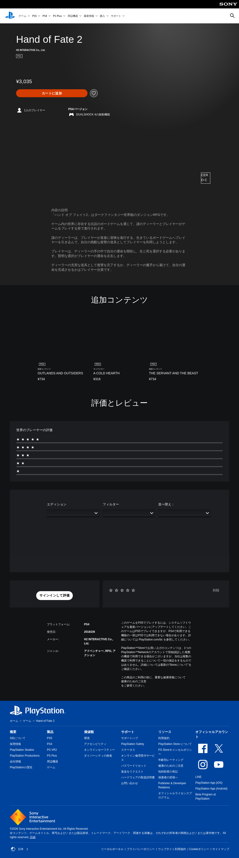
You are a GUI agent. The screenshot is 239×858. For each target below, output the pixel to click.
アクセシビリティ (95, 744)
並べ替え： (166, 504)
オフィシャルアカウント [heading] (211, 734)
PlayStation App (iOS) (208, 782)
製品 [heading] (50, 732)
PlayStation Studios (22, 749)
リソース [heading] (164, 732)
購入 (102, 16)
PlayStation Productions (24, 755)
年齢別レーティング (170, 759)
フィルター (111, 504)
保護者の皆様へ (168, 777)
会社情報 (15, 761)
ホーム (14, 720)
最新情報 (89, 16)
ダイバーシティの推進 (98, 755)
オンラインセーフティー (99, 749)
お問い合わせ (129, 783)
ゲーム (22, 16)
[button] (54, 595)
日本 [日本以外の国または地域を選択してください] (19, 849)
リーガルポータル (112, 849)
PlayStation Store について (175, 744)
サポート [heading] (127, 732)
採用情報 (15, 744)
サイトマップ (220, 849)
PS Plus (57, 16)
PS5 (34, 16)
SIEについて (17, 738)
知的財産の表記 (168, 771)
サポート (116, 16)
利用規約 (163, 738)
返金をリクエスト (132, 771)
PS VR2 (52, 749)
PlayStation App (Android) (211, 788)
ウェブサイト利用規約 (172, 849)
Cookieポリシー (199, 849)
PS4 (44, 16)
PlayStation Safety (132, 744)
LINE (198, 777)
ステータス (128, 749)
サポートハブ (129, 738)
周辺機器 (73, 16)
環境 (87, 738)
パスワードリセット (133, 765)
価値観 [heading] (89, 732)
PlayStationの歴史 (21, 767)
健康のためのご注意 (133, 681)
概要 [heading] (13, 732)
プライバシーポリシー (141, 849)
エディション (57, 504)
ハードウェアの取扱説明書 (138, 777)
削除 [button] (216, 590)
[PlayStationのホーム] (10, 16)
